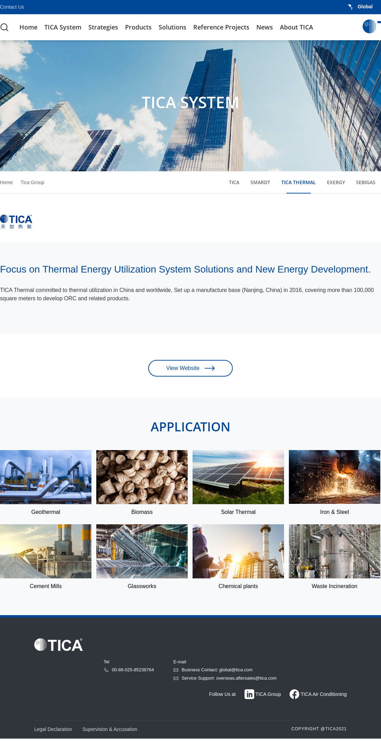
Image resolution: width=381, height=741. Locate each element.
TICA (234, 182)
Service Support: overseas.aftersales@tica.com (224, 680)
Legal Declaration (53, 731)
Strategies (103, 27)
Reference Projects (221, 27)
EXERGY (336, 182)
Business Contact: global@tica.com (212, 672)
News (264, 27)
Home (28, 27)
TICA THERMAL (298, 182)
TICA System (62, 27)
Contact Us (12, 7)
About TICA (296, 27)
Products (138, 27)
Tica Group (32, 182)
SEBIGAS (365, 182)
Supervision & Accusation (109, 731)
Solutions (172, 27)
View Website (190, 370)
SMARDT (260, 182)
